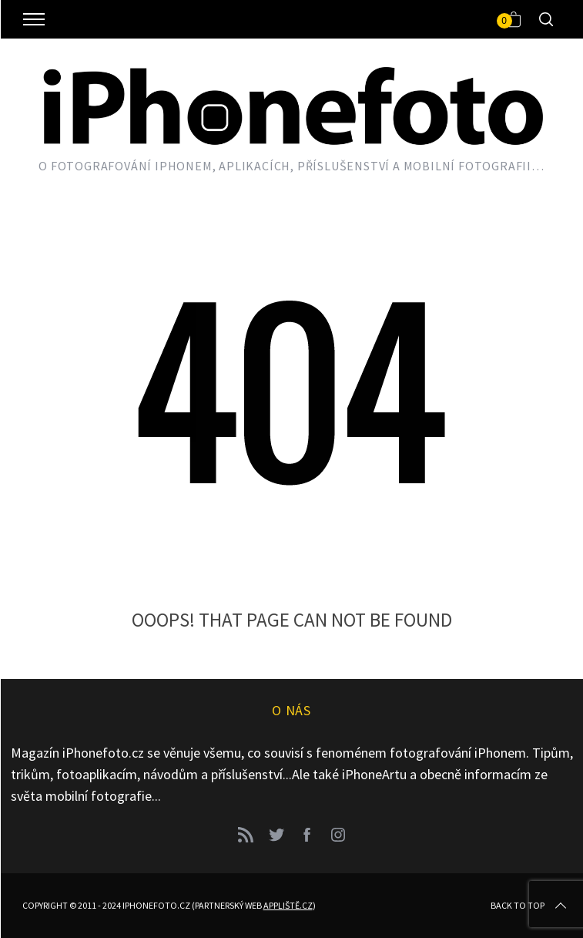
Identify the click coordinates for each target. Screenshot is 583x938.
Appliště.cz (288, 905)
